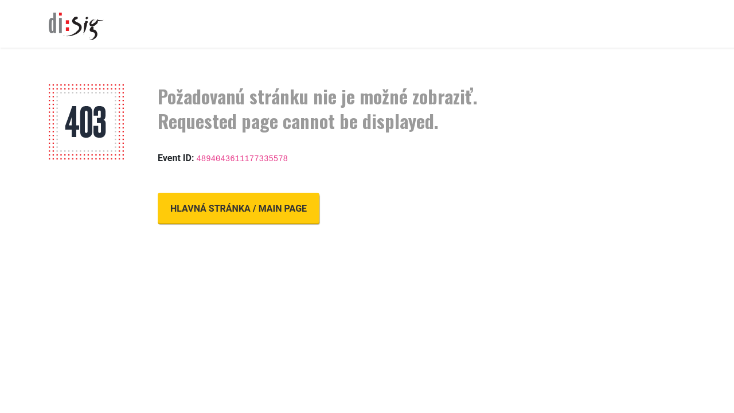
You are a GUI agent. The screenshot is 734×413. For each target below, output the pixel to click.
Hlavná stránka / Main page (238, 208)
